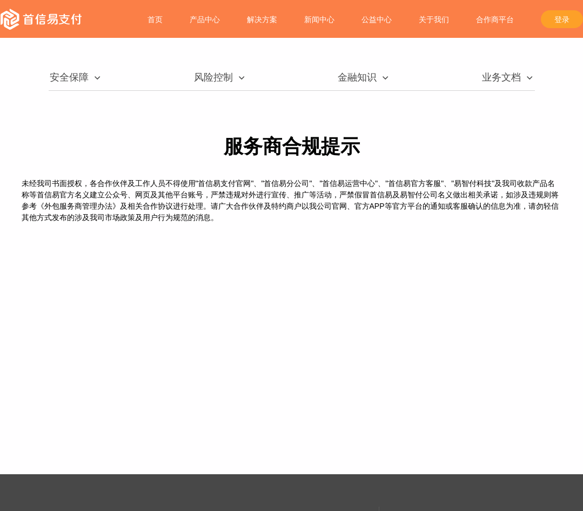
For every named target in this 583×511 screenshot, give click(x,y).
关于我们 (434, 19)
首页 (155, 19)
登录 (561, 19)
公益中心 (376, 19)
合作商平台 (495, 19)
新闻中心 (319, 19)
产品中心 (205, 19)
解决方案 (262, 19)
